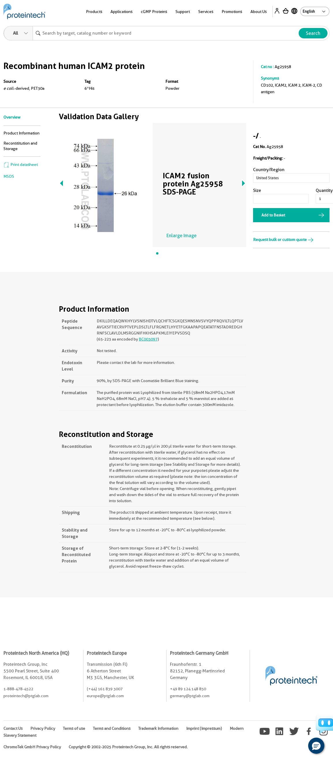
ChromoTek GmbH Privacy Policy (32, 747)
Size (257, 190)
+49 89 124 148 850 (188, 689)
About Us (258, 11)
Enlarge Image (181, 235)
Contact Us (13, 728)
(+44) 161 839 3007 (105, 689)
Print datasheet (20, 164)
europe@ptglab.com (105, 695)
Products (94, 11)
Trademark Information (158, 728)
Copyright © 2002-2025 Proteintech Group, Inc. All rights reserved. (128, 747)
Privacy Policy (42, 728)
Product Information (21, 133)
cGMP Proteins (154, 11)
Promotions (232, 11)
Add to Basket (273, 215)
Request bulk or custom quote (283, 239)
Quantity (324, 190)
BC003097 (148, 339)
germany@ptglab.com (189, 695)
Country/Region (269, 169)
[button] (316, 746)
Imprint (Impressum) (204, 728)
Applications (121, 11)
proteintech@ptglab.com (25, 695)
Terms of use (74, 728)
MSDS (8, 176)
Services (205, 11)
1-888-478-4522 (18, 689)
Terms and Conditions (111, 728)
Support (182, 11)
